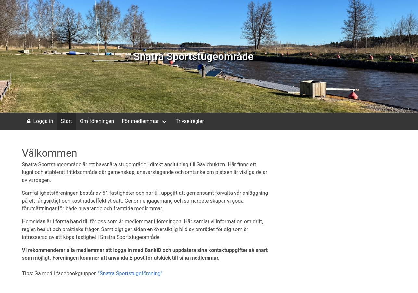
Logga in (39, 121)
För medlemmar (140, 121)
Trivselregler (190, 121)
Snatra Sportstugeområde (193, 56)
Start (66, 121)
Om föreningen (97, 121)
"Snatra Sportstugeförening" (130, 273)
